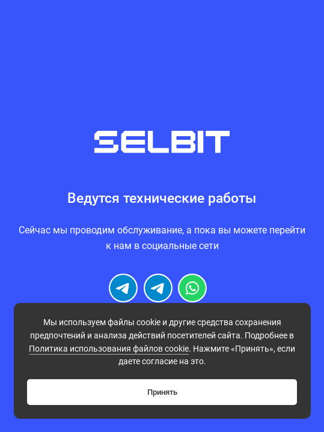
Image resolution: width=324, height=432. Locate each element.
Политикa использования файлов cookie (109, 349)
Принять (162, 392)
